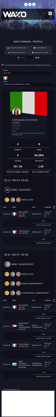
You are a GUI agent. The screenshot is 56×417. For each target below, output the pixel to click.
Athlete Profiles (16, 48)
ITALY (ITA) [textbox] (7, 73)
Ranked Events (16, 52)
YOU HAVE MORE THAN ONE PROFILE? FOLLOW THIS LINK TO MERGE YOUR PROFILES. (26, 65)
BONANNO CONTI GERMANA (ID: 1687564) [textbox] (17, 84)
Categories (40, 48)
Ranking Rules (40, 52)
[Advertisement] (28, 404)
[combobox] (28, 73)
